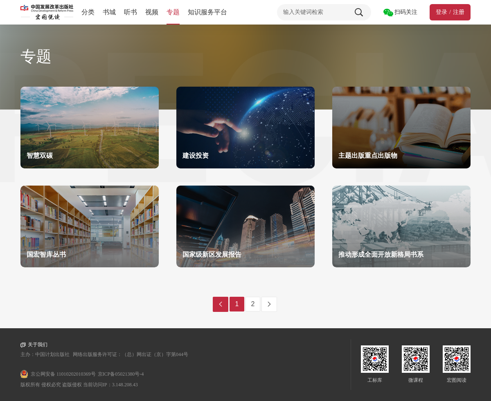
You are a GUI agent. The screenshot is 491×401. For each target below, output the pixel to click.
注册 (458, 12)
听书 (130, 12)
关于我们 (33, 345)
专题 (173, 12)
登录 (441, 12)
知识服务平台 (207, 12)
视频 (151, 12)
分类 (88, 12)
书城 (109, 12)
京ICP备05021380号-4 (121, 374)
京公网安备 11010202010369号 (63, 374)
